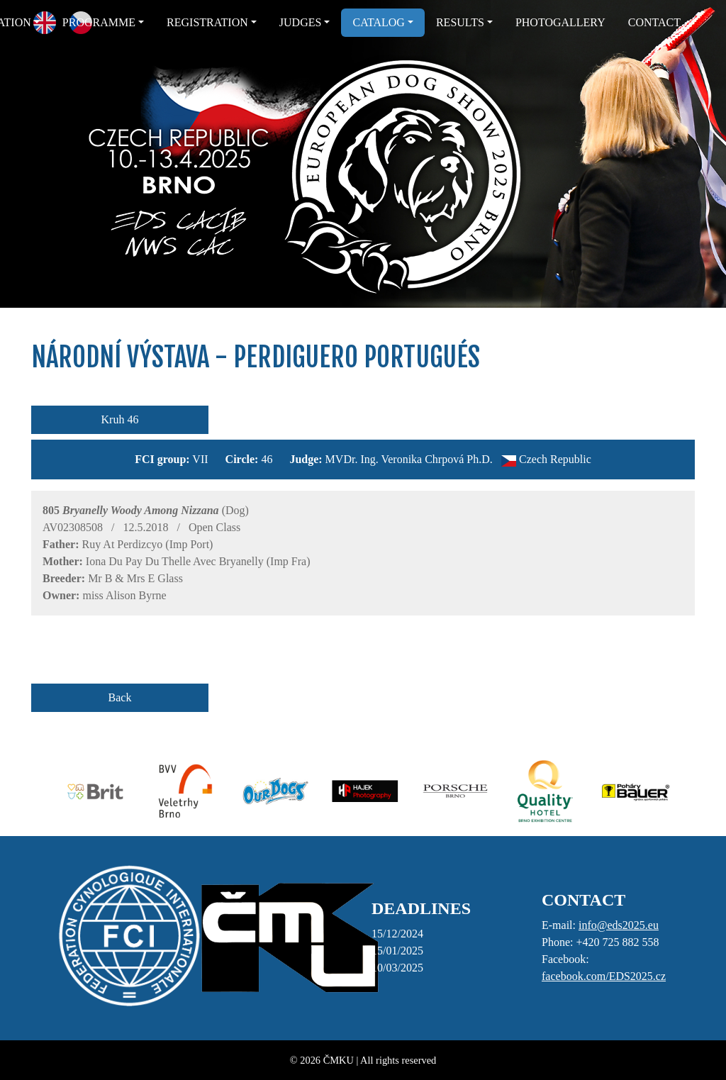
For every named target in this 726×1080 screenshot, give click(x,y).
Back (120, 697)
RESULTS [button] (460, 22)
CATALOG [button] (378, 22)
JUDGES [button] (300, 22)
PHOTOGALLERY (560, 22)
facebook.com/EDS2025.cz (604, 976)
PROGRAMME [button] (98, 22)
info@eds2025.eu (619, 925)
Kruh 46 (120, 419)
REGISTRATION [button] (207, 22)
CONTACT (654, 22)
